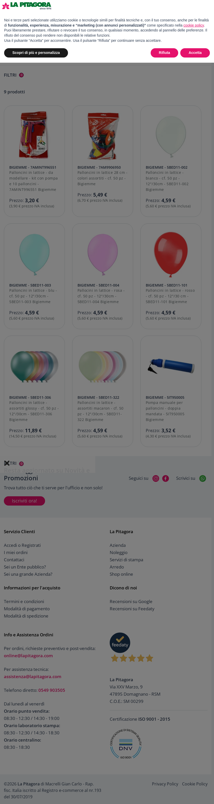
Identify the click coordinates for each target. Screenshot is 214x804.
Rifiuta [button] (164, 53)
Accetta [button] (195, 53)
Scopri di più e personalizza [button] (36, 53)
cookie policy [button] (193, 25)
